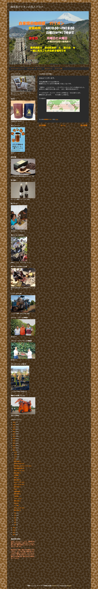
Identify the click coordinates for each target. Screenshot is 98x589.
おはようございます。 (19, 470)
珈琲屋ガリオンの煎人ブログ (26, 6)
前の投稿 (84, 125)
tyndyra (54, 585)
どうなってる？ (18, 498)
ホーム (63, 125)
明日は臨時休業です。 (19, 468)
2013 (14, 527)
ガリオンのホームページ (17, 68)
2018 (14, 441)
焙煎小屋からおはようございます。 (23, 466)
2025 (14, 424)
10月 (15, 457)
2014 (14, 450)
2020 (14, 436)
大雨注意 (16, 496)
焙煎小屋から (17, 461)
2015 (14, 447)
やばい (15, 489)
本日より (16, 477)
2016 (14, 445)
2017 (14, 443)
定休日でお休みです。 (19, 463)
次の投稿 (42, 125)
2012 (14, 530)
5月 (15, 520)
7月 (15, 515)
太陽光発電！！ (18, 491)
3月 (15, 524)
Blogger (69, 585)
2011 (14, 532)
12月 (15, 452)
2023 (14, 429)
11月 (15, 454)
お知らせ (16, 503)
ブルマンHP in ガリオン (34, 68)
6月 (15, 517)
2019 (14, 438)
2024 (14, 427)
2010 (14, 534)
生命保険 (16, 475)
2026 (14, 422)
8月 (15, 513)
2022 (14, 431)
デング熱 (16, 505)
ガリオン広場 (58, 68)
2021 (14, 434)
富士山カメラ (48, 68)
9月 (15, 459)
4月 (15, 522)
